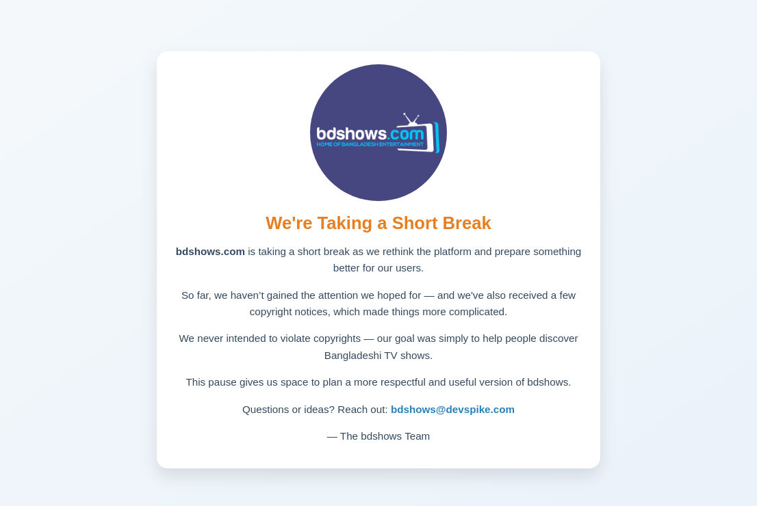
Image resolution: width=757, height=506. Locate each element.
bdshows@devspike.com (453, 409)
